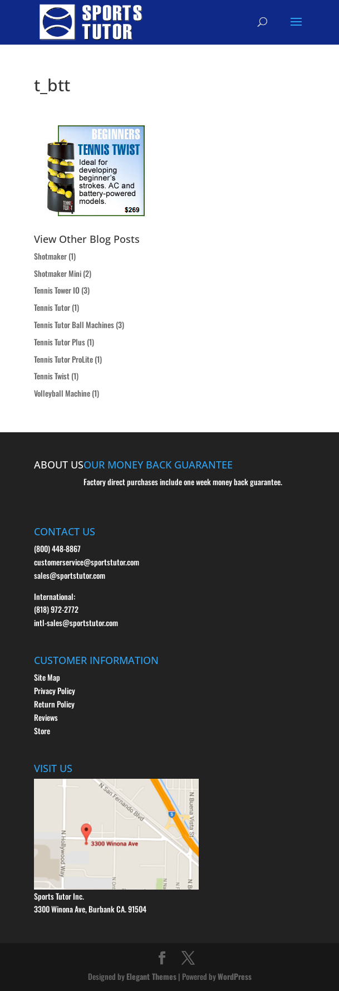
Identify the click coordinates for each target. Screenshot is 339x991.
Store (42, 730)
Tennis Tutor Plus (59, 342)
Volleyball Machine (62, 393)
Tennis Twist (52, 376)
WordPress (235, 976)
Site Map (47, 677)
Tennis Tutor (52, 307)
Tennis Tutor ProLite (63, 359)
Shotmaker (50, 256)
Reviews (46, 717)
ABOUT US (58, 464)
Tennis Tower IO (57, 290)
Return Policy (54, 704)
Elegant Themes (151, 976)
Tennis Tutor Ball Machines (74, 324)
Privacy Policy (54, 690)
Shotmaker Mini (57, 273)
